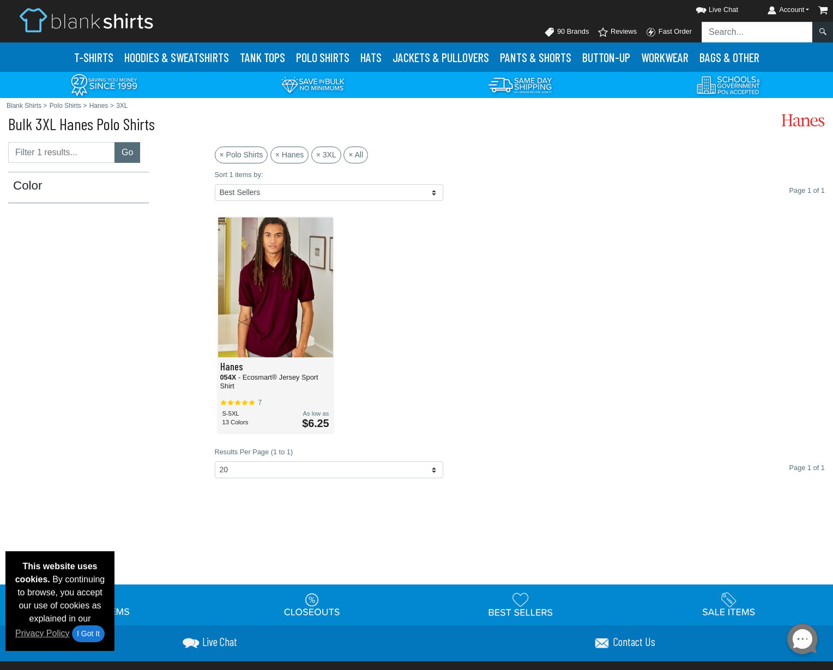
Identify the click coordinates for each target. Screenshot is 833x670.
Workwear (665, 57)
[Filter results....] (61, 152)
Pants (535, 57)
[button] (707, 8)
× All (355, 154)
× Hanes (289, 154)
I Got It (88, 633)
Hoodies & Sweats (176, 57)
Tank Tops (262, 57)
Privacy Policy (42, 633)
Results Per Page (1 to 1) (254, 452)
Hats (371, 57)
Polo (322, 57)
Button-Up (606, 57)
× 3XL (326, 154)
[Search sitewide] (757, 32)
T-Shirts (93, 57)
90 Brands (566, 32)
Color (28, 186)
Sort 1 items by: (239, 174)
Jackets (441, 57)
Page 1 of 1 (807, 468)
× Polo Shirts (241, 154)
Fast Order (668, 32)
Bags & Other (729, 57)
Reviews (617, 32)
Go (127, 152)
